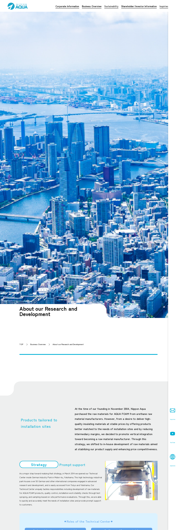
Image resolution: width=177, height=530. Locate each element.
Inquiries (164, 6)
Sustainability (111, 6)
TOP (21, 344)
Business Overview (38, 344)
